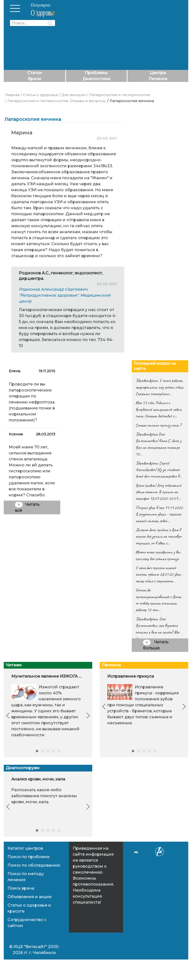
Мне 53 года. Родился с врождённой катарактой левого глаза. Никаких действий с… (159, 409)
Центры (158, 72)
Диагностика (96, 78)
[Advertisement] (124, 35)
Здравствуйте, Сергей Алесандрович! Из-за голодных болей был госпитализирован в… (159, 469)
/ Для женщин (72, 95)
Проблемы (96, 72)
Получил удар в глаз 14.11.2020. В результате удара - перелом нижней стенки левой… (159, 514)
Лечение (157, 78)
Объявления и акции (30, 896)
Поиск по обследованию (34, 865)
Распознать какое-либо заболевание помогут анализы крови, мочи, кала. (44, 796)
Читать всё (27, 507)
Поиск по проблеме (29, 856)
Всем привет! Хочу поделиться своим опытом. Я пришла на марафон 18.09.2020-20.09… (158, 492)
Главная (12, 95)
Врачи (34, 78)
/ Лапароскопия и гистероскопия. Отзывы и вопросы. (55, 101)
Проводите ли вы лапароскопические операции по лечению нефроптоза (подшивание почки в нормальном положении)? (32, 402)
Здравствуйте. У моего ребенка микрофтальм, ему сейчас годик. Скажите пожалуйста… (160, 387)
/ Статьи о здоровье (39, 95)
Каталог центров (25, 848)
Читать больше (155, 645)
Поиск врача (21, 888)
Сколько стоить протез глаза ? (158, 425)
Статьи (34, 72)
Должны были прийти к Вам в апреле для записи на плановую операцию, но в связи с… (159, 536)
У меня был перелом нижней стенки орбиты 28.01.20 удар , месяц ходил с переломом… (159, 574)
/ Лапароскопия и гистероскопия (118, 95)
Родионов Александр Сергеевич (53, 289)
